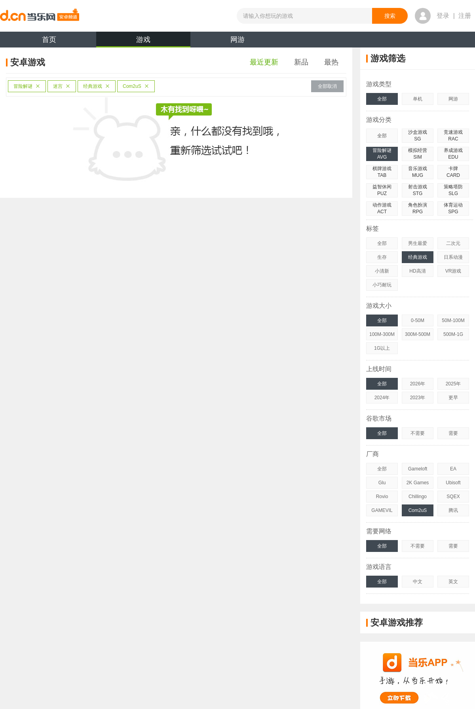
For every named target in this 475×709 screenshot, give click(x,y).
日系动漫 (453, 257)
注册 (464, 15)
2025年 (453, 384)
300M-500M (417, 334)
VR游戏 (453, 271)
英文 (453, 581)
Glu (382, 482)
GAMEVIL (381, 510)
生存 (382, 257)
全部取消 (327, 86)
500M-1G (453, 334)
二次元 (453, 243)
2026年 (418, 384)
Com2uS (136, 86)
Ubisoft (453, 482)
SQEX (453, 496)
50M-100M (453, 320)
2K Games (418, 482)
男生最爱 (417, 243)
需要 (453, 433)
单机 (417, 99)
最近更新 (264, 62)
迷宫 (61, 86)
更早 (453, 397)
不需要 (417, 433)
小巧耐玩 (381, 285)
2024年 (382, 397)
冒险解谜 (26, 86)
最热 (331, 62)
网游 (237, 40)
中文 (417, 581)
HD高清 (417, 271)
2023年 (418, 397)
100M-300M (382, 334)
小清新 (382, 271)
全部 (382, 99)
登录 (443, 15)
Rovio (382, 496)
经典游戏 (96, 86)
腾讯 (453, 510)
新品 (301, 62)
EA (453, 469)
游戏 (143, 41)
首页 (49, 40)
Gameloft (418, 469)
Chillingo (417, 496)
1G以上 (382, 348)
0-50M (417, 320)
